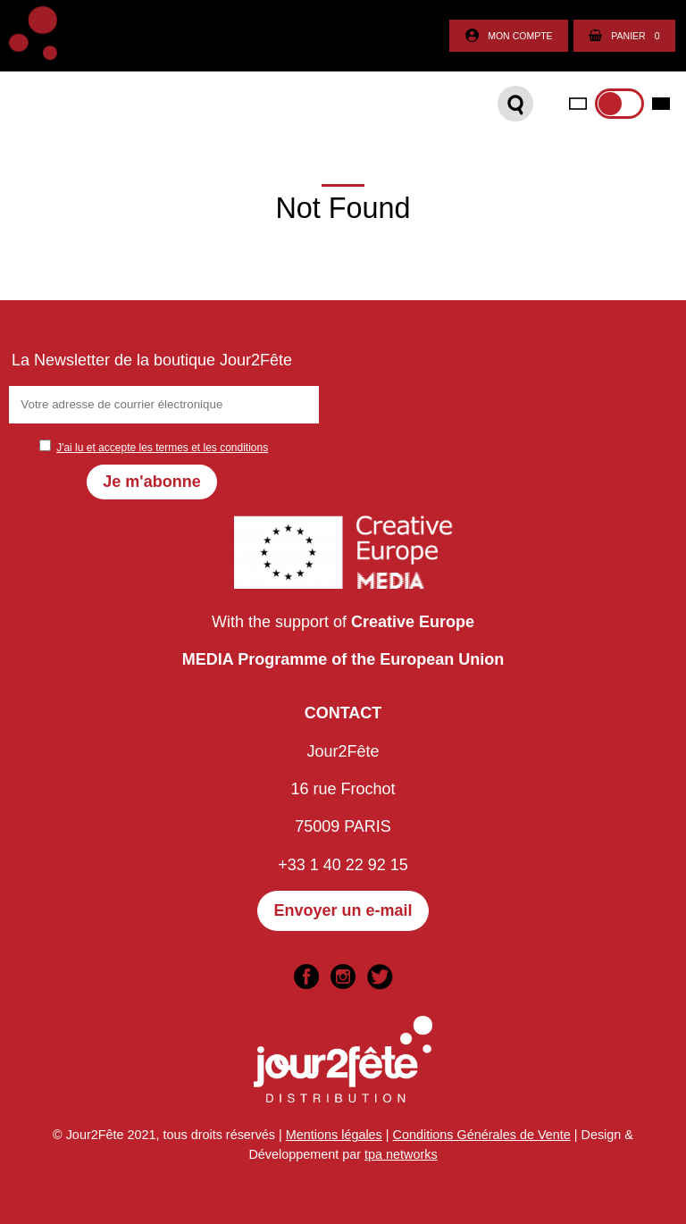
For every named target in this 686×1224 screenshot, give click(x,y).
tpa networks (401, 1154)
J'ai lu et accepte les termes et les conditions (162, 447)
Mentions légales (334, 1135)
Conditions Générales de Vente (482, 1135)
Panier (624, 36)
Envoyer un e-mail (342, 910)
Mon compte (508, 36)
